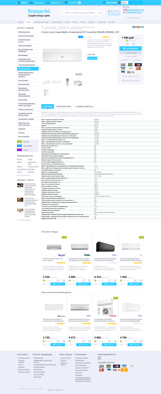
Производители (57, 22)
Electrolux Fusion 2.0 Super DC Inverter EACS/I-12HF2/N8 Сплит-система (53, 321)
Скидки (21, 133)
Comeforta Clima (33, 166)
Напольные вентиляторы (27, 89)
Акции (67, 22)
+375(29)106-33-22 (133, 12)
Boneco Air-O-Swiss (32, 163)
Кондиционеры (27, 69)
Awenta (19, 162)
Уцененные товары (26, 119)
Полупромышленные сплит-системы (27, 104)
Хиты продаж (23, 136)
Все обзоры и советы (24, 220)
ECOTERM (31, 169)
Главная (20, 22)
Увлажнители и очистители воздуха (27, 60)
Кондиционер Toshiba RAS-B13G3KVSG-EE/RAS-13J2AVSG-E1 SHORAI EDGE (104, 321)
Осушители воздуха (26, 65)
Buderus (19, 166)
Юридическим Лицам (41, 22)
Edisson (19, 172)
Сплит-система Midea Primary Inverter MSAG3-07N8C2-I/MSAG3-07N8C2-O (131, 260)
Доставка (91, 22)
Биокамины (27, 55)
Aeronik (19, 159)
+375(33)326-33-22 (135, 10)
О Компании (101, 22)
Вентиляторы (27, 84)
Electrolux (31, 172)
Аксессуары (23, 80)
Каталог (28, 22)
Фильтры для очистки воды (27, 124)
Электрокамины (27, 45)
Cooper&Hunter (22, 169)
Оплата (82, 22)
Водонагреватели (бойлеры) (27, 50)
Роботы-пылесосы (25, 109)
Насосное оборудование (27, 95)
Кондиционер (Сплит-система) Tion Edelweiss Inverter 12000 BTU (79, 259)
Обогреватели (27, 32)
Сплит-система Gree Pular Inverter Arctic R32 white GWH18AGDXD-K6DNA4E (131, 321)
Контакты (112, 22)
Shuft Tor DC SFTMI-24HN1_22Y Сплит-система (53, 259)
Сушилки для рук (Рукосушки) (25, 114)
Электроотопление (27, 36)
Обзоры (74, 22)
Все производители (23, 175)
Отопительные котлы (27, 41)
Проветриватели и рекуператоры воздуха (26, 74)
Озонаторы (22, 100)
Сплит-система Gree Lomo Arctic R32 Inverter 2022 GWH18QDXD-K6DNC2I (79, 321)
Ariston (30, 159)
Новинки (21, 129)
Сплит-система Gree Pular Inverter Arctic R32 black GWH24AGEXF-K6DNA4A (105, 260)
